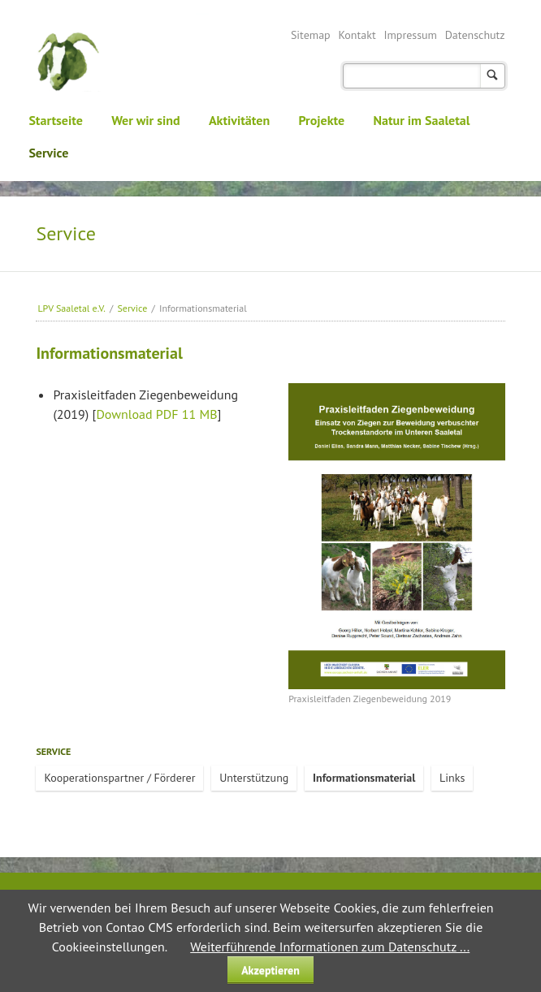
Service (48, 152)
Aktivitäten (239, 120)
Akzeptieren (270, 970)
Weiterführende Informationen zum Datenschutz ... (330, 946)
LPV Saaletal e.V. (71, 308)
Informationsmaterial (364, 777)
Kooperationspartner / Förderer (119, 777)
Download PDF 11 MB (156, 414)
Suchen (492, 76)
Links (452, 777)
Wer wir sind (145, 120)
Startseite (55, 120)
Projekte (321, 120)
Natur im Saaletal (422, 120)
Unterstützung (253, 777)
